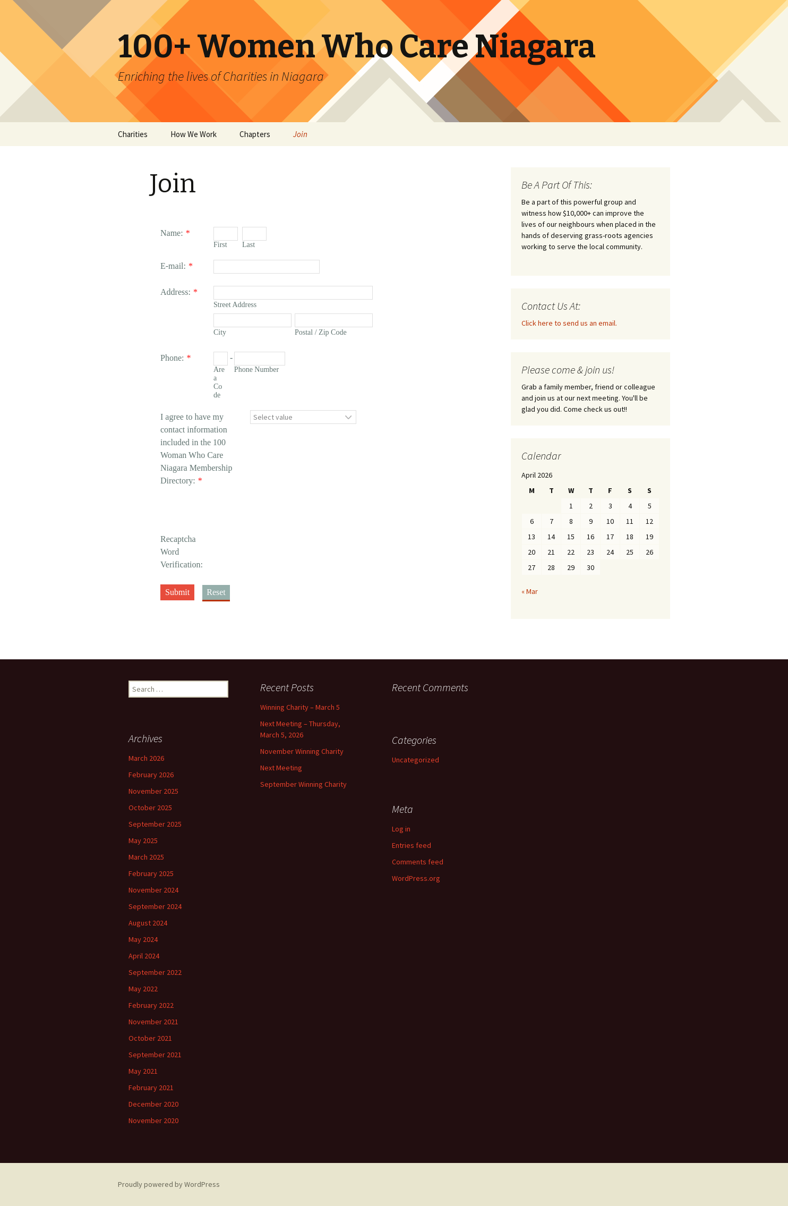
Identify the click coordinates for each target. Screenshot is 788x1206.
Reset (216, 592)
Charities (133, 134)
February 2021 (151, 1087)
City (219, 332)
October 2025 (150, 807)
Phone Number (256, 369)
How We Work (193, 134)
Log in (401, 829)
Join (300, 134)
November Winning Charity (302, 751)
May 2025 (143, 840)
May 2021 (143, 1071)
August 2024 (148, 923)
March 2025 (146, 857)
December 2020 (153, 1104)
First (220, 245)
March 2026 (146, 758)
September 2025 (155, 824)
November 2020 (153, 1120)
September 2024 (155, 906)
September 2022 (155, 972)
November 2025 (153, 791)
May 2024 (143, 939)
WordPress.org (416, 878)
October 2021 (150, 1038)
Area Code (219, 382)
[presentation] (294, 521)
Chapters (254, 134)
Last (248, 245)
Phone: (172, 357)
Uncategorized (415, 760)
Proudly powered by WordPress (169, 1184)
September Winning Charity (303, 784)
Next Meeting (281, 767)
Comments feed (417, 862)
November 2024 (153, 890)
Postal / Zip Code (321, 332)
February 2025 (151, 873)
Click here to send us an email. (569, 323)
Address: (175, 291)
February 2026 (151, 774)
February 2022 (151, 1005)
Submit (177, 592)
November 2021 (153, 1021)
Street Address (234, 305)
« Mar (529, 591)
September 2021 (155, 1054)
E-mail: (173, 265)
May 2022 (143, 988)
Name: (171, 232)
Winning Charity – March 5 (300, 707)
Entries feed (411, 845)
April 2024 (144, 956)
